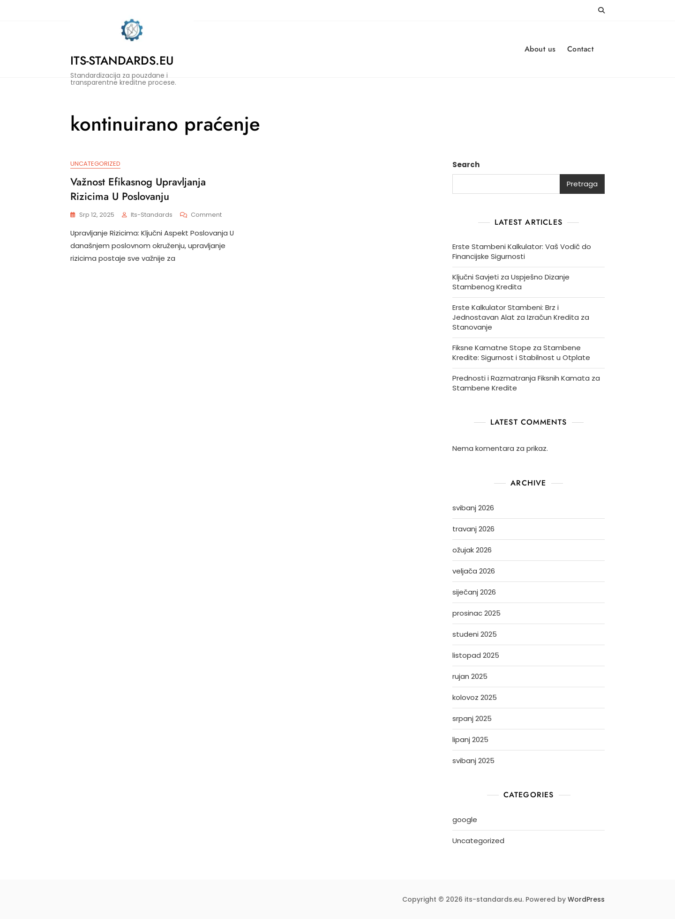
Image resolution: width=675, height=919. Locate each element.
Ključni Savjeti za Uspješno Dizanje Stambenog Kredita (511, 282)
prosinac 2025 (476, 613)
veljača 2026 (473, 571)
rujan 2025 (470, 676)
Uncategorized (95, 163)
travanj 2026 (473, 529)
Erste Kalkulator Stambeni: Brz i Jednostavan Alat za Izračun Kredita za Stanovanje (520, 317)
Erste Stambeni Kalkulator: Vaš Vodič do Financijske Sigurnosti (521, 251)
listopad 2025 (475, 655)
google (464, 819)
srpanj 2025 (472, 718)
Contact (580, 49)
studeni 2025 (474, 634)
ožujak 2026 (472, 550)
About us (540, 49)
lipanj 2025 (470, 739)
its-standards (151, 214)
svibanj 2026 (473, 508)
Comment (206, 215)
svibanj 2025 (473, 760)
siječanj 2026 (474, 592)
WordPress (586, 899)
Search (466, 164)
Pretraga (582, 184)
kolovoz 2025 (474, 697)
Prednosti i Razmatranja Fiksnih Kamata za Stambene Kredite (526, 383)
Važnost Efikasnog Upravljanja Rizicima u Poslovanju (138, 189)
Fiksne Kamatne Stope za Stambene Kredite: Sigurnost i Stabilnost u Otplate (521, 352)
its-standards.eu (121, 60)
